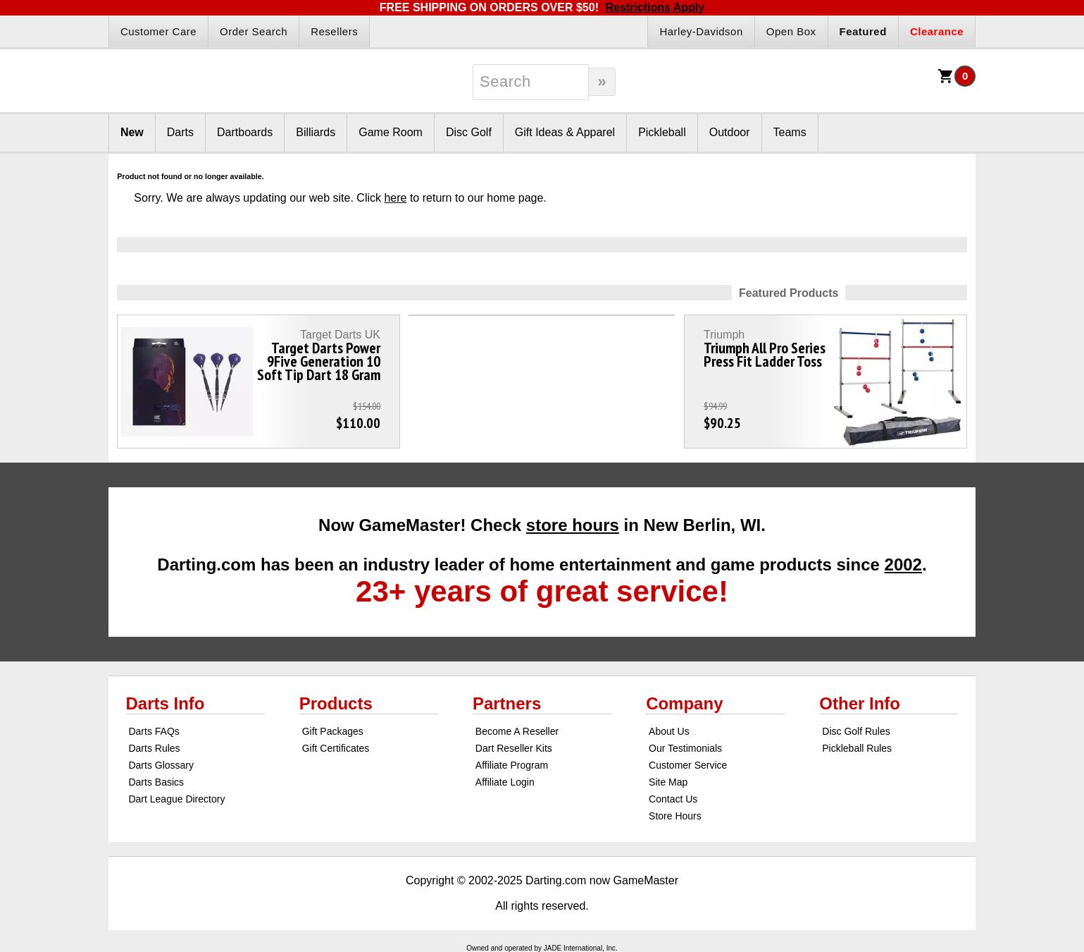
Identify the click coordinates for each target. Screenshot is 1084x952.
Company (684, 703)
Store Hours (675, 816)
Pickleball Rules (857, 748)
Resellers (334, 31)
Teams (789, 132)
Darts (180, 132)
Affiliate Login (505, 782)
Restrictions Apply (654, 7)
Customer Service (688, 765)
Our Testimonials (685, 748)
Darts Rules (154, 748)
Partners (507, 703)
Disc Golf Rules (856, 731)
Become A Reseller (517, 731)
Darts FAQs (153, 731)
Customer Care (158, 31)
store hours (572, 525)
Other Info (859, 703)
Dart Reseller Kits (513, 748)
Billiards (315, 132)
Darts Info (165, 703)
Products (336, 703)
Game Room (391, 132)
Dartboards (245, 132)
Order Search (253, 31)
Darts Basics (156, 782)
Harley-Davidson (700, 31)
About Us (669, 731)
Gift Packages (332, 731)
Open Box (791, 31)
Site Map (668, 782)
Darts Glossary (161, 765)
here (395, 198)
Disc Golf (469, 132)
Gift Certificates (336, 748)
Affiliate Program (511, 765)
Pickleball (662, 132)
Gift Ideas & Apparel (565, 132)
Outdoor (729, 132)
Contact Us (673, 799)
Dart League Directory (176, 799)
